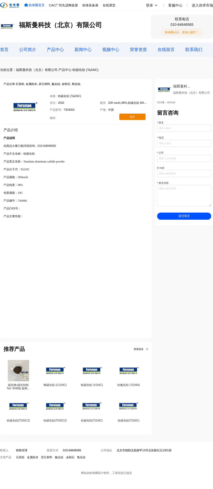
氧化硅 (81, 457)
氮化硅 (59, 457)
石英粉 (20, 457)
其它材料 (46, 457)
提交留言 (184, 215)
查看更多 (141, 349)
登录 (149, 5)
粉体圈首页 (34, 5)
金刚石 (70, 457)
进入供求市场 (202, 5)
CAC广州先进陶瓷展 (63, 5)
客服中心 (175, 5)
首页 (4, 49)
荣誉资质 (138, 49)
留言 (132, 116)
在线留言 (166, 49)
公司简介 (27, 49)
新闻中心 (83, 49)
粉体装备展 (90, 5)
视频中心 (110, 49)
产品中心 (55, 49)
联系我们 (193, 49)
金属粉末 (32, 457)
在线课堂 (109, 5)
